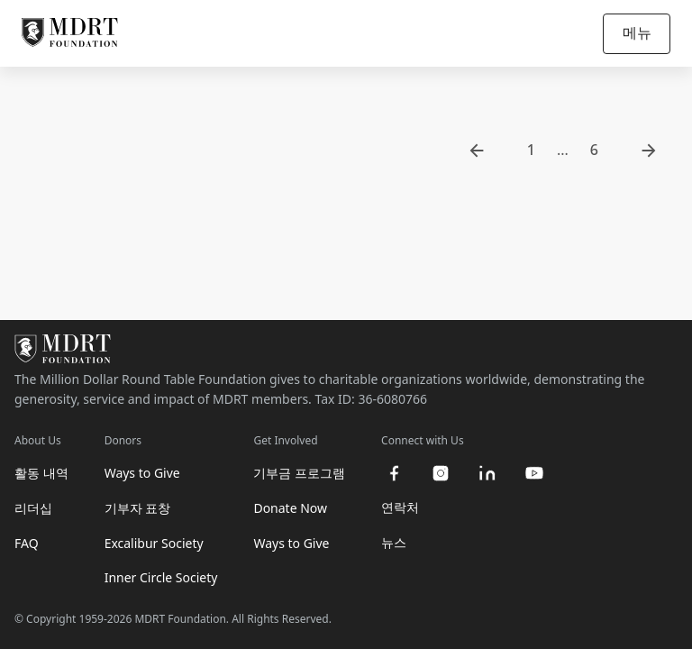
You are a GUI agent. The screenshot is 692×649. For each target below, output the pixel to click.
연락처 (400, 507)
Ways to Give (142, 472)
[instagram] (441, 473)
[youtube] (534, 473)
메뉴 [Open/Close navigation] (637, 32)
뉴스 (393, 542)
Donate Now (290, 507)
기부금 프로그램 (299, 472)
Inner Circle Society (161, 577)
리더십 (33, 507)
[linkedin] (487, 473)
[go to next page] (649, 150)
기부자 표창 (138, 507)
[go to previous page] (476, 150)
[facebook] (394, 473)
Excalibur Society (154, 543)
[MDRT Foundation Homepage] (70, 33)
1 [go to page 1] (531, 150)
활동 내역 (41, 472)
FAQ (26, 543)
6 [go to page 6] (594, 150)
